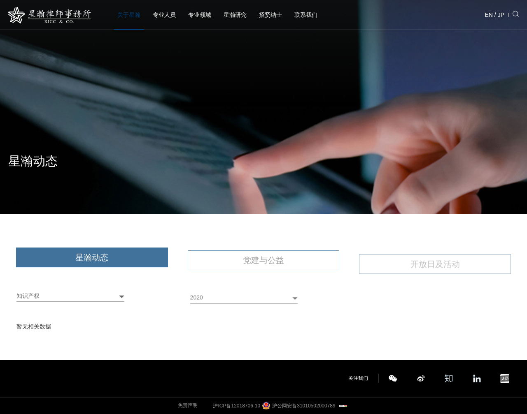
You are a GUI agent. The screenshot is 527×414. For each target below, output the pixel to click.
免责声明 (188, 405)
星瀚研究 (235, 15)
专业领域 (199, 15)
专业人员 (164, 15)
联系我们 (305, 15)
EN (489, 15)
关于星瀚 (128, 15)
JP (501, 15)
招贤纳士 (270, 15)
